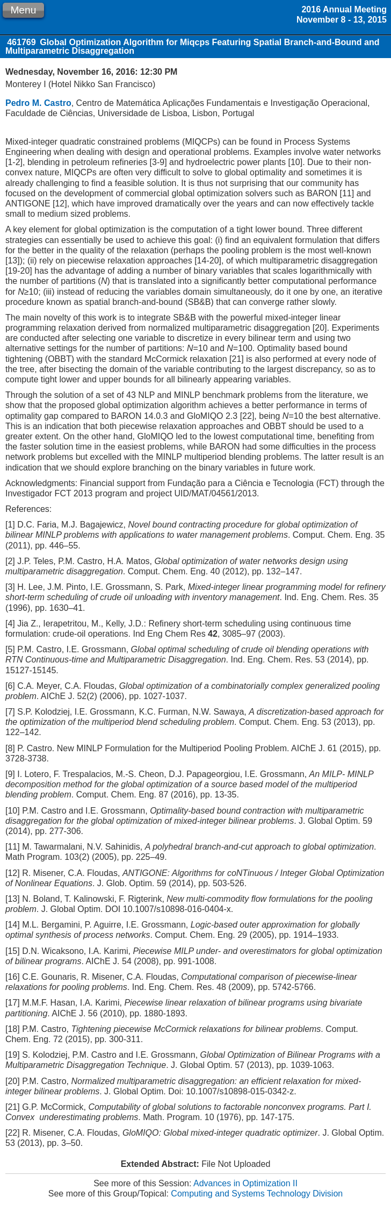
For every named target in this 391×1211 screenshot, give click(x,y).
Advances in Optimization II (245, 1183)
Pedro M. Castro (38, 103)
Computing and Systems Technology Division (257, 1193)
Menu (23, 10)
